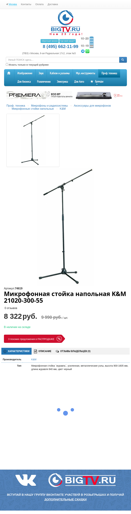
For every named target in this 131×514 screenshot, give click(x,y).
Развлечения (43, 82)
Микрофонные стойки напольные (33, 108)
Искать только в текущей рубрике (27, 64)
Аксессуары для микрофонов (92, 105)
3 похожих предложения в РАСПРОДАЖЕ (31, 339)
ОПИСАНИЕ (42, 351)
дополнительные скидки (65, 499)
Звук (41, 73)
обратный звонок (50, 41)
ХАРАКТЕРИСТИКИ (16, 351)
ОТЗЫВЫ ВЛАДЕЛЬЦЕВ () (73, 351)
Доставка (53, 4)
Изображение (24, 73)
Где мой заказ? (67, 41)
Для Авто (79, 82)
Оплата (39, 4)
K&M (63, 108)
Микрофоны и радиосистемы (49, 105)
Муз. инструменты (85, 73)
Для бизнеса (24, 82)
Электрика (62, 82)
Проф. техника (109, 73)
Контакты (26, 4)
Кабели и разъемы (60, 73)
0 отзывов (11, 308)
